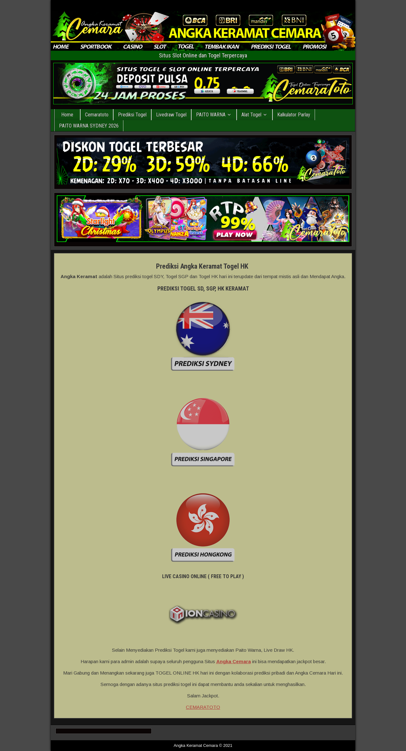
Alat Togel (251, 115)
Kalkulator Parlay (293, 115)
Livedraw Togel (171, 115)
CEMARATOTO (203, 707)
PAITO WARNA (211, 115)
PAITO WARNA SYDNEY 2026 (89, 126)
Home (67, 115)
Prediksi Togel (132, 115)
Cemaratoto (96, 115)
